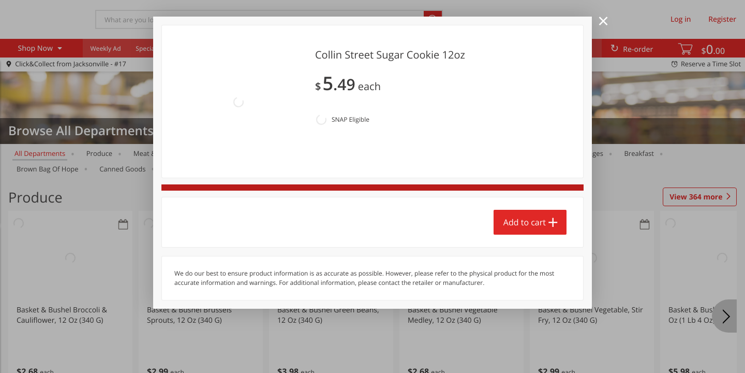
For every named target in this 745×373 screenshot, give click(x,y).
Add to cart (524, 171)
